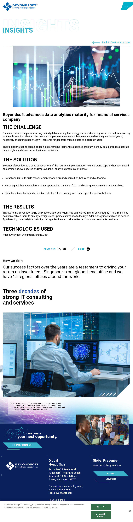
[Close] (130, 511)
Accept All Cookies (100, 515)
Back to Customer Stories (116, 42)
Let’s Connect (23, 445)
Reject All (101, 507)
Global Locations (111, 474)
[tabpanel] (66, 355)
